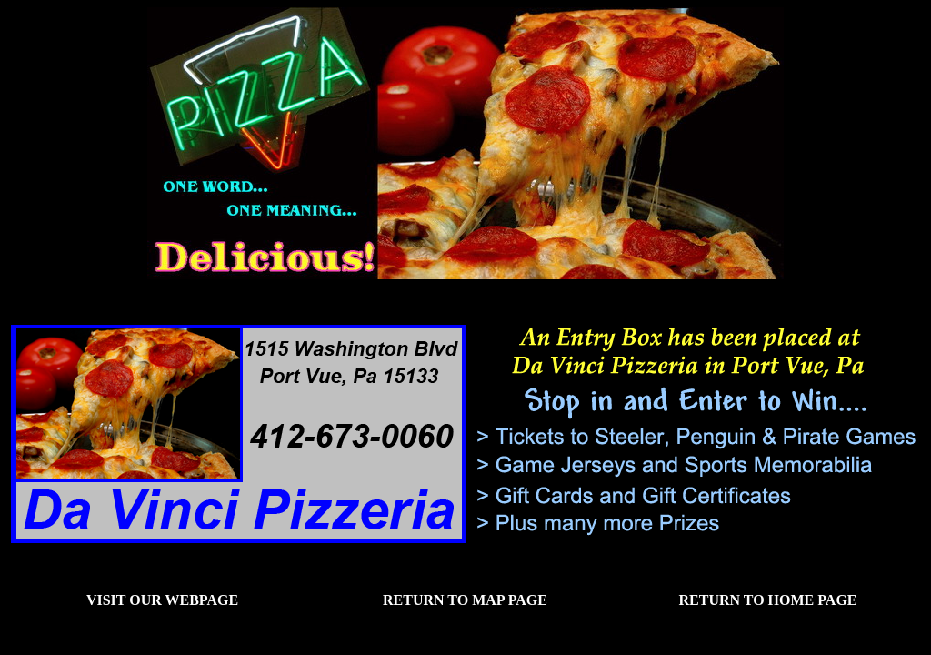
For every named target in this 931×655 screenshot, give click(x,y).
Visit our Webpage (162, 600)
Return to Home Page (767, 600)
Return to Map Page (465, 600)
